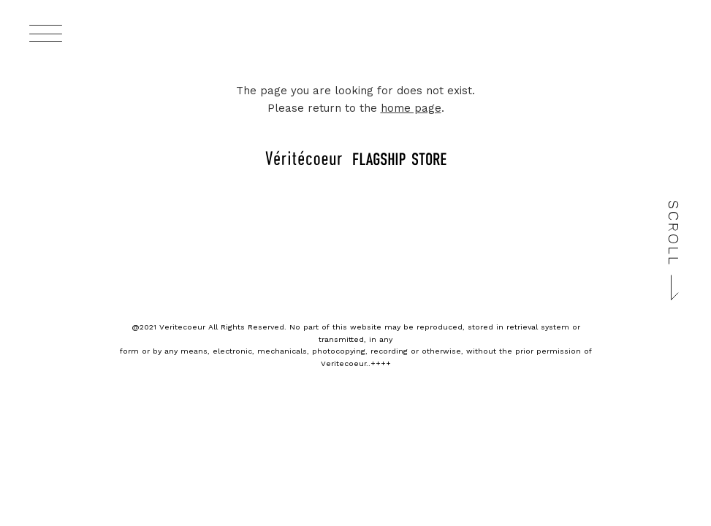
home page (411, 108)
